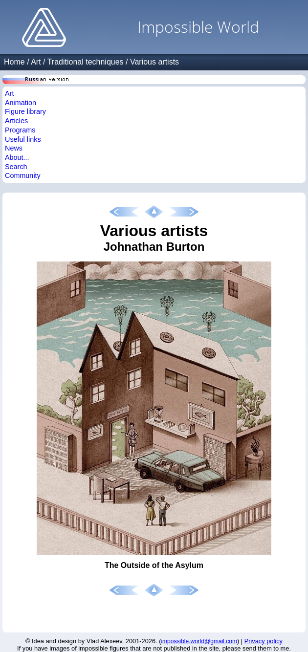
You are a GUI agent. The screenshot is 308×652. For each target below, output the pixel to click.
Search (16, 167)
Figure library (25, 111)
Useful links (23, 139)
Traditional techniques (85, 62)
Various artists (154, 62)
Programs (20, 130)
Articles (16, 121)
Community (23, 175)
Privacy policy (263, 641)
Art (36, 62)
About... (17, 157)
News (13, 148)
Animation (20, 103)
